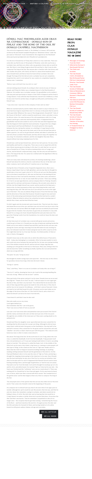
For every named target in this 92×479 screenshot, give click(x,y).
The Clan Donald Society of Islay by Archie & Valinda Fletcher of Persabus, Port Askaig (77, 119)
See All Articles (48, 412)
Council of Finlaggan (65, 4)
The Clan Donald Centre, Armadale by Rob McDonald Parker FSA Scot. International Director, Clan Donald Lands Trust (77, 79)
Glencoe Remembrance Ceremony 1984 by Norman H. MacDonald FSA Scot (77, 94)
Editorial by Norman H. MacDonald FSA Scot (77, 66)
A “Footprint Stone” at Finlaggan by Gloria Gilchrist (77, 128)
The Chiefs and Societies (75, 70)
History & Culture (40, 4)
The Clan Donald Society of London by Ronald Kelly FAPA (77, 110)
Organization (19, 4)
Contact (85, 4)
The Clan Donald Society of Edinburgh (77, 88)
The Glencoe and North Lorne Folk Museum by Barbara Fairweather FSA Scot (77, 103)
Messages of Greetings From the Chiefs (77, 62)
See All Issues (50, 416)
